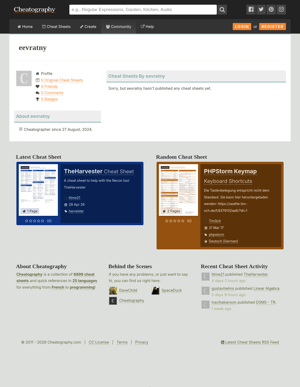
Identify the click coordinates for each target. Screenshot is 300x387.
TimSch (215, 221)
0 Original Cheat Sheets (62, 80)
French (58, 287)
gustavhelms (223, 288)
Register (273, 26)
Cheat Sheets (56, 26)
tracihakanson (224, 302)
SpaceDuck (171, 290)
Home (25, 26)
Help (147, 26)
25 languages (84, 280)
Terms (122, 342)
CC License (99, 342)
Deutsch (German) (223, 241)
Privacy (141, 342)
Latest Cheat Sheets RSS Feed (250, 342)
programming (82, 287)
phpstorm (216, 234)
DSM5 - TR (265, 302)
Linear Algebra (266, 288)
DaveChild (128, 290)
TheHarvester (256, 274)
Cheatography (29, 274)
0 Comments (52, 92)
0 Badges (49, 99)
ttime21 (74, 198)
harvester (76, 211)
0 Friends (49, 86)
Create (88, 26)
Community (118, 26)
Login (242, 26)
